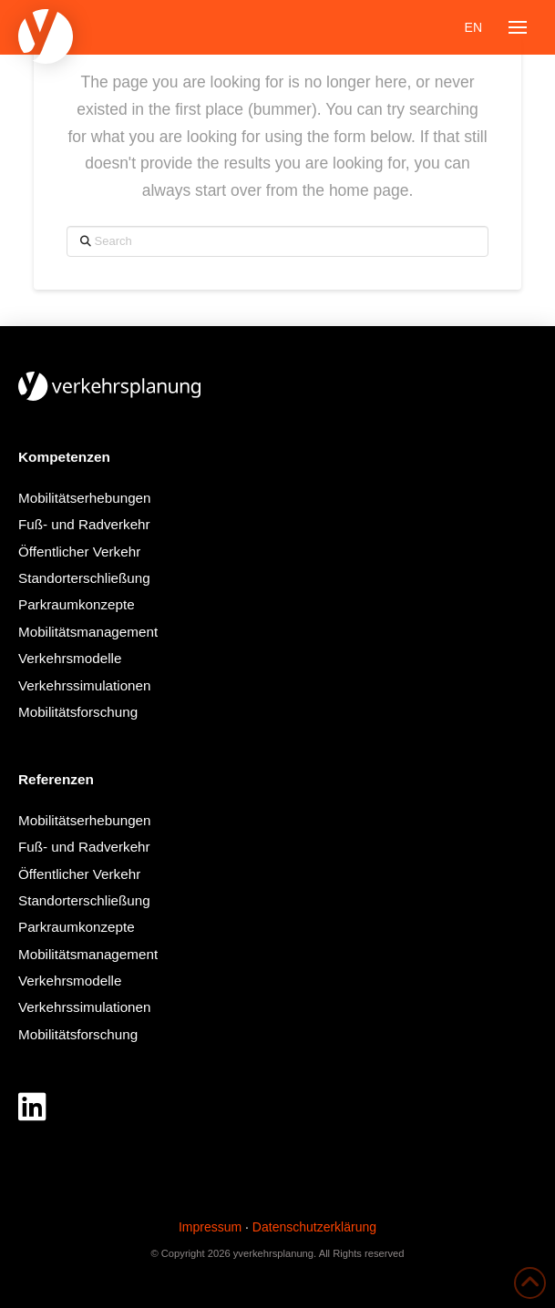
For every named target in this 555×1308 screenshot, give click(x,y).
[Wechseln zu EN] (473, 27)
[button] (517, 27)
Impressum (210, 1227)
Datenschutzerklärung (314, 1227)
